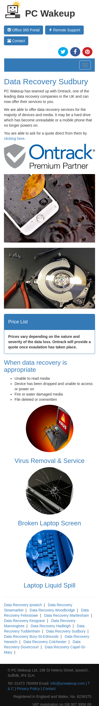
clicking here (14, 138)
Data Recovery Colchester (45, 642)
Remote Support (64, 30)
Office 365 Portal (23, 30)
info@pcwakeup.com (67, 683)
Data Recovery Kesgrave (24, 621)
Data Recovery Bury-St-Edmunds (31, 636)
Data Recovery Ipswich (23, 605)
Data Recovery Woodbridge (52, 610)
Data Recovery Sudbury (66, 631)
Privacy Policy (28, 689)
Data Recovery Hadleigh (51, 626)
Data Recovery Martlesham (66, 615)
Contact (16, 41)
